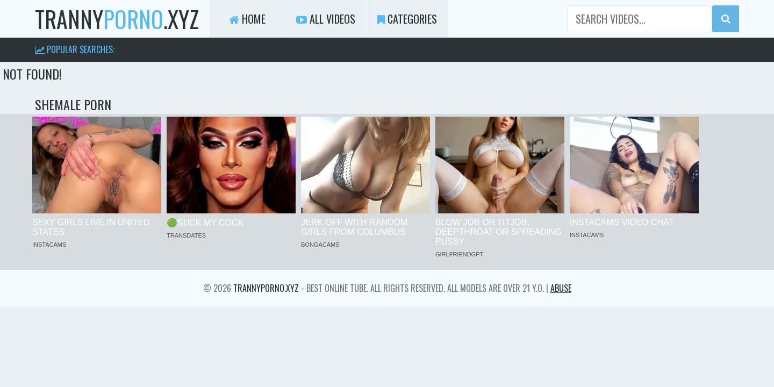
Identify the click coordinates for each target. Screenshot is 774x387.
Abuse (560, 288)
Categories (407, 19)
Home (247, 19)
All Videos (325, 19)
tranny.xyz (117, 18)
